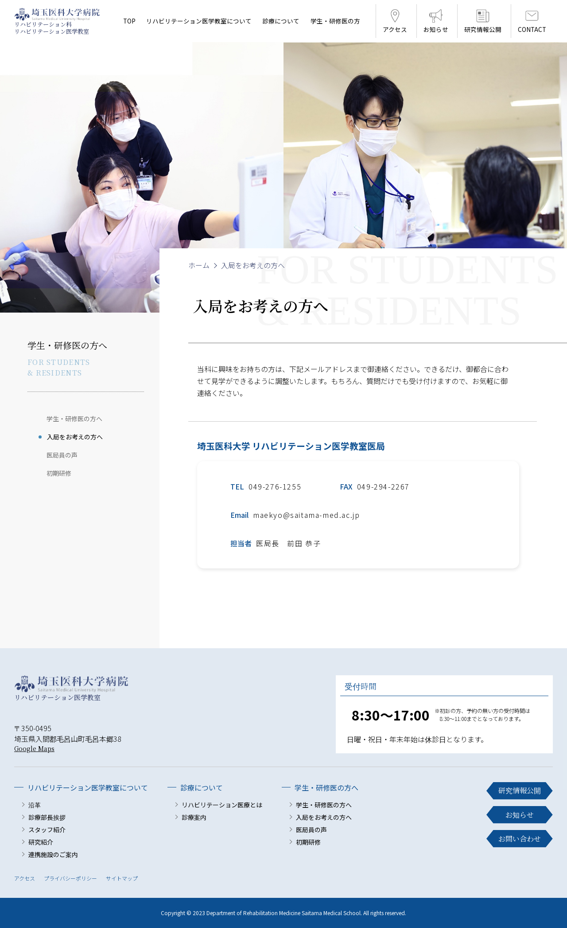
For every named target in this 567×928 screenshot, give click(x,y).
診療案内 (194, 817)
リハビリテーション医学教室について (199, 20)
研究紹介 (40, 842)
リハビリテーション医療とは (222, 805)
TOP (129, 20)
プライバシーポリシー (70, 878)
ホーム (199, 265)
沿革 (34, 805)
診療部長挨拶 (47, 817)
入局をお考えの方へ (75, 436)
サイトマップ (122, 878)
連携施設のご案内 (53, 854)
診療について (280, 20)
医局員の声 (62, 454)
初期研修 (59, 473)
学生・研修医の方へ (74, 418)
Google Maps (34, 748)
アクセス (24, 878)
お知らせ (519, 814)
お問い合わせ (519, 838)
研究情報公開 (519, 790)
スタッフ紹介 (47, 829)
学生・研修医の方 (335, 20)
